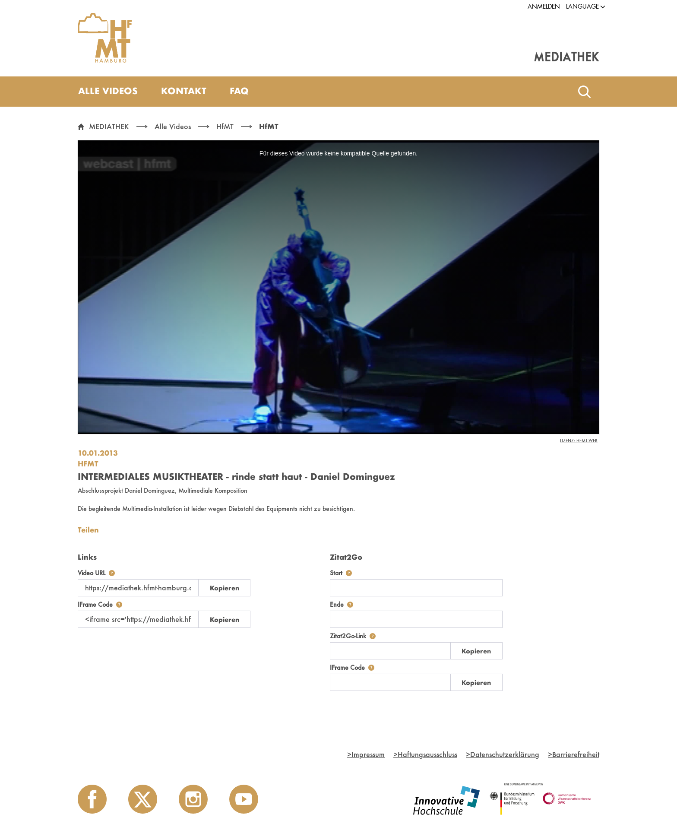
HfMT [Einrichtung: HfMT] (88, 463)
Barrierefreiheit (573, 754)
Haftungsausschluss (425, 754)
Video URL (96, 572)
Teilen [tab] (88, 529)
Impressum (366, 754)
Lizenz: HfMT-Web (579, 440)
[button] (582, 6)
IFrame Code (100, 604)
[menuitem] (108, 91)
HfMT (225, 126)
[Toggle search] (584, 91)
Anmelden (544, 6)
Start (341, 572)
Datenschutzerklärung (502, 754)
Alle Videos (173, 126)
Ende (341, 604)
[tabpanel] (338, 619)
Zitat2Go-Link (353, 635)
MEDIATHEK (109, 126)
